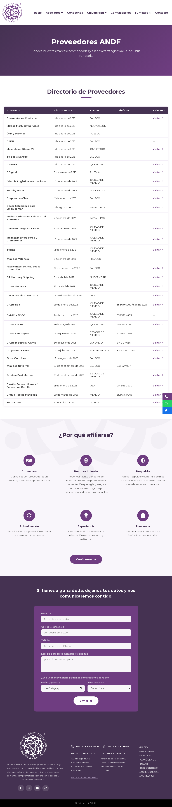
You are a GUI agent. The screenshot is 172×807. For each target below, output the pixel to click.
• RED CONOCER (148, 768)
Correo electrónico (52, 627)
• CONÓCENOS (147, 759)
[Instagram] (29, 788)
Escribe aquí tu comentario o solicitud (64, 653)
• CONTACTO (146, 776)
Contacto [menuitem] (161, 12)
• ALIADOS (145, 755)
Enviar (86, 700)
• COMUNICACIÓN (149, 772)
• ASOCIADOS (146, 751)
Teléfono (46, 640)
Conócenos (86, 559)
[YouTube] (37, 788)
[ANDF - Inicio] (12, 12)
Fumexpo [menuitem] (143, 12)
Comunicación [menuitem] (121, 12)
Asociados (54, 12)
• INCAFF (144, 763)
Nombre (46, 613)
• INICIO (143, 747)
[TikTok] (45, 788)
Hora (96, 682)
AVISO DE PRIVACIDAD (84, 777)
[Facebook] (21, 788)
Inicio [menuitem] (38, 12)
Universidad (96, 12)
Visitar (158, 118)
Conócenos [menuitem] (75, 12)
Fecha (50, 682)
